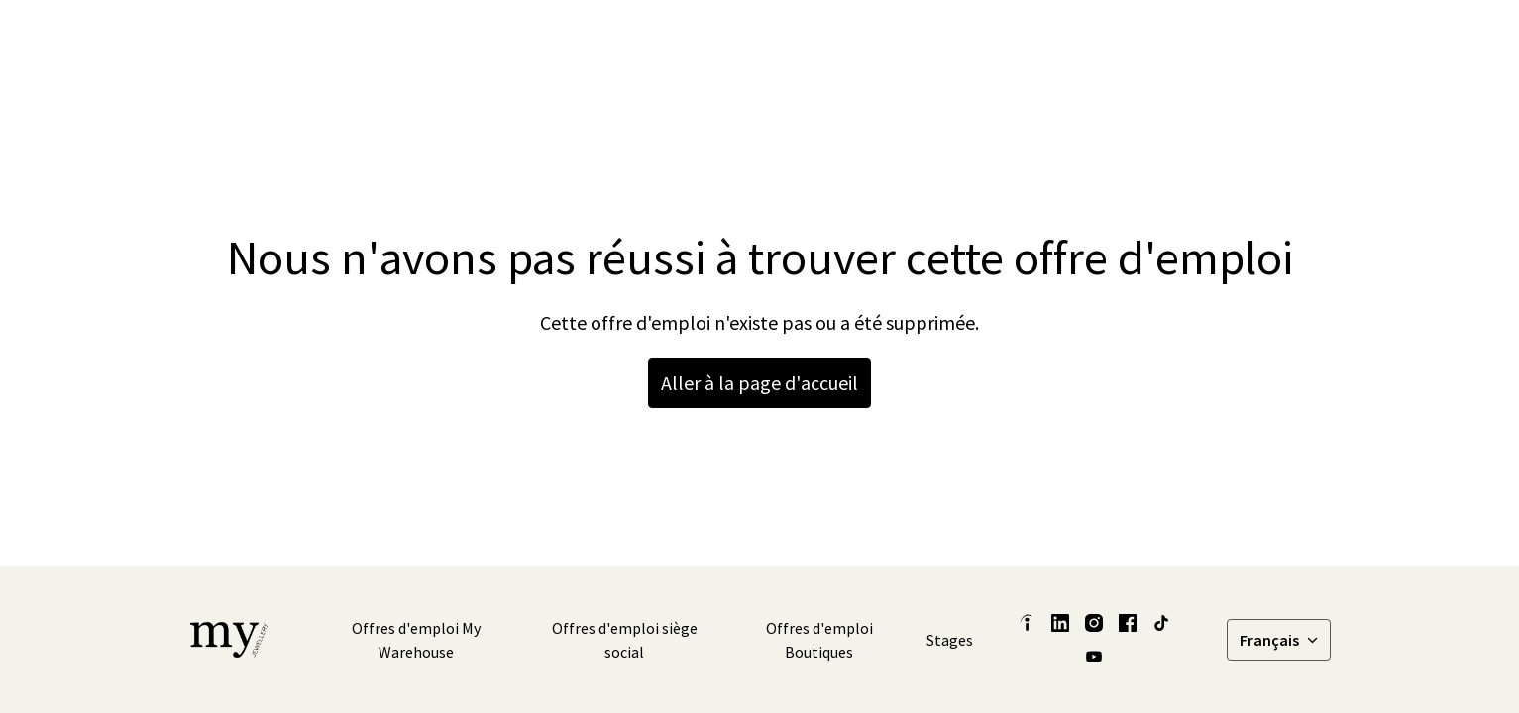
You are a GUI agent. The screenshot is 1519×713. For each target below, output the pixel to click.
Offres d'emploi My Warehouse (416, 640)
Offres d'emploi (1264, 40)
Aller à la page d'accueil (759, 382)
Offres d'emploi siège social (625, 640)
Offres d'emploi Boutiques (819, 640)
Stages (949, 640)
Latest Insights (814, 40)
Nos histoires (939, 40)
